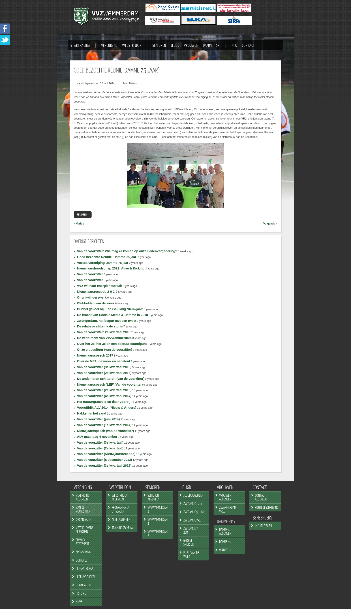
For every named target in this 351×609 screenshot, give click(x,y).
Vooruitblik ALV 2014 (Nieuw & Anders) (106, 407)
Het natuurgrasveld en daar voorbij (103, 402)
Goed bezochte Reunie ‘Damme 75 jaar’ (107, 257)
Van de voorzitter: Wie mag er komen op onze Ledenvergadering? (127, 251)
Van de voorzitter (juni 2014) (98, 419)
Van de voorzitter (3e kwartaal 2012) (104, 465)
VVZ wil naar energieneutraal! (99, 286)
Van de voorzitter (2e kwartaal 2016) (104, 373)
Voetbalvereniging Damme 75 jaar (102, 263)
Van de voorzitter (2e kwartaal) (100, 448)
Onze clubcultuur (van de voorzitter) (104, 349)
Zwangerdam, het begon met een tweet (106, 321)
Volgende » (270, 223)
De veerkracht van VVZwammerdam (104, 338)
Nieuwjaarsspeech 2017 (95, 355)
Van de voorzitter (90, 274)
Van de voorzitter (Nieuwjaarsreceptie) (106, 454)
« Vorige (79, 223)
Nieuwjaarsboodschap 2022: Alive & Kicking (111, 268)
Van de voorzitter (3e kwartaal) (100, 442)
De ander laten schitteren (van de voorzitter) (110, 378)
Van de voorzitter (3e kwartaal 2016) (104, 367)
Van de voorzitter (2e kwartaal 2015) (104, 390)
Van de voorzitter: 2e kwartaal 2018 (103, 332)
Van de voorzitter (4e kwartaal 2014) (104, 396)
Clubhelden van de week (95, 303)
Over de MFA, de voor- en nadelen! (103, 361)
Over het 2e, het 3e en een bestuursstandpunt (112, 344)
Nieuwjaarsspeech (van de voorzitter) (105, 431)
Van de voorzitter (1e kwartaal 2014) (104, 425)
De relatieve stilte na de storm (100, 326)
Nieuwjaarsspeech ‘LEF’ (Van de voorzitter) (110, 384)
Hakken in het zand (91, 413)
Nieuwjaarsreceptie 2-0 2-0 (97, 291)
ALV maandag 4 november (97, 436)
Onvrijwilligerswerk (92, 297)
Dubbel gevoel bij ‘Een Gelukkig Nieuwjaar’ (110, 309)
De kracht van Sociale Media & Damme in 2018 (112, 315)
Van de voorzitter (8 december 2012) (104, 460)
